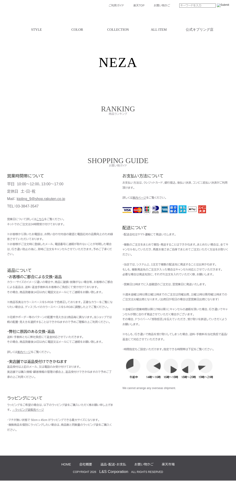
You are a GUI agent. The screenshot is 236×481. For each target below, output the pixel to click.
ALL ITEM (159, 29)
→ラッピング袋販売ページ (28, 409)
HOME (66, 464)
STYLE (36, 29)
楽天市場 (168, 464)
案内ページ (24, 352)
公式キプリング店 (199, 29)
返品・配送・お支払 (113, 464)
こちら (40, 219)
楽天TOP (138, 5)
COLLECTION (118, 29)
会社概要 (85, 464)
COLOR (77, 29)
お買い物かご (162, 5)
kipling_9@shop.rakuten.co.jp (41, 199)
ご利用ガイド (116, 5)
